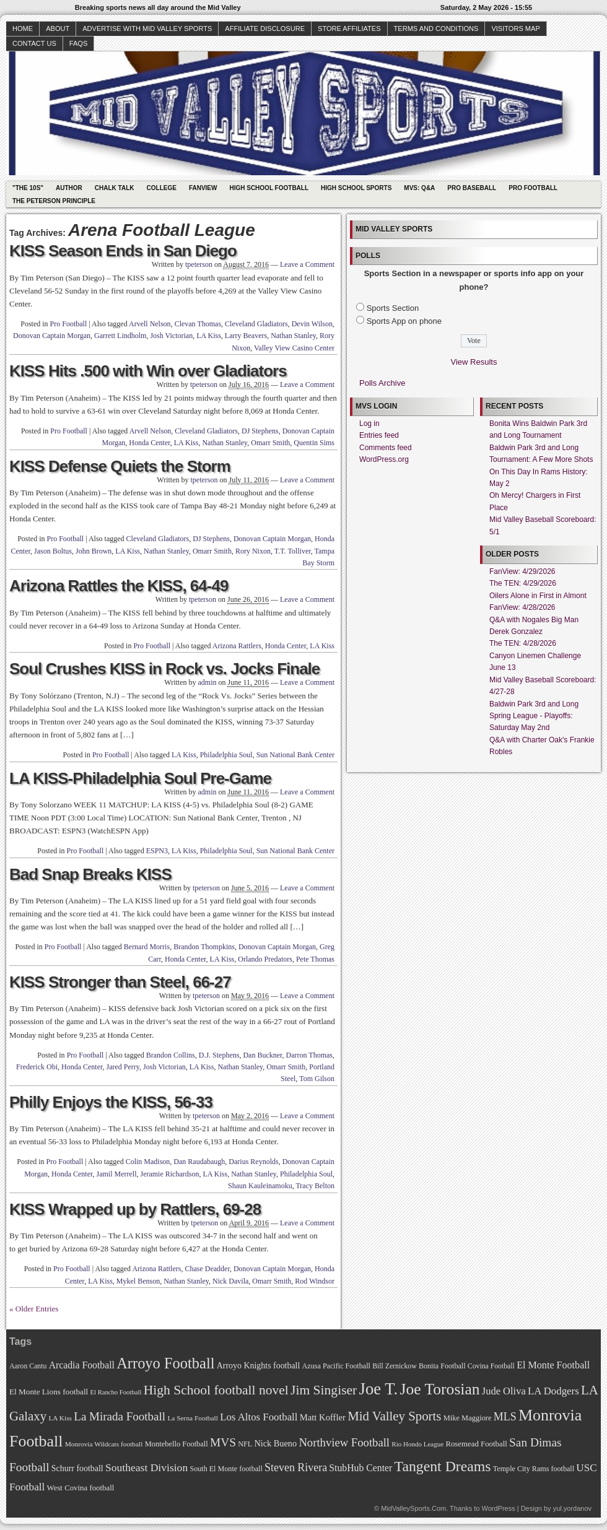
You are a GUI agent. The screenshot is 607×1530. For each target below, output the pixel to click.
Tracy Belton (314, 1185)
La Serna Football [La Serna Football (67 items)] (192, 1418)
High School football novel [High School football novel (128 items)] (216, 1390)
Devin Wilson (312, 323)
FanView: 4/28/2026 (522, 607)
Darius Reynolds (253, 1161)
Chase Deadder (207, 1268)
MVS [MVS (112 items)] (223, 1442)
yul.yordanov (572, 1508)
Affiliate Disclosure (265, 28)
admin (207, 682)
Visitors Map (515, 28)
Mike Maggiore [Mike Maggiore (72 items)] (467, 1418)
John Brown (93, 551)
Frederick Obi (37, 1067)
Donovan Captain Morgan (51, 335)
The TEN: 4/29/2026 (522, 583)
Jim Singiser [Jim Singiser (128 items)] (323, 1390)
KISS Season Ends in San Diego (123, 250)
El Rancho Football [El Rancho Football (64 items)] (116, 1392)
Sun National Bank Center (295, 754)
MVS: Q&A (419, 188)
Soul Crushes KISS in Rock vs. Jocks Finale (164, 668)
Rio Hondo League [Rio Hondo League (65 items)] (417, 1444)
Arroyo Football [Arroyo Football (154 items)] (165, 1363)
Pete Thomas (315, 959)
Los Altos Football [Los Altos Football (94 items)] (258, 1417)
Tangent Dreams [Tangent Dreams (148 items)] (443, 1466)
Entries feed (379, 435)
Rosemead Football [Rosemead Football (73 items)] (476, 1444)
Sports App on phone (404, 321)
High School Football (268, 188)
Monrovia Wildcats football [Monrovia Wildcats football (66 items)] (104, 1444)
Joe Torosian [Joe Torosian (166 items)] (439, 1389)
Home (22, 28)
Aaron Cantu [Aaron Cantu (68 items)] (27, 1366)
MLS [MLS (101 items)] (505, 1416)
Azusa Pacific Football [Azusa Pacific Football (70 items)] (336, 1366)
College (162, 188)
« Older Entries (33, 1308)
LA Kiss (208, 335)
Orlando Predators (265, 959)
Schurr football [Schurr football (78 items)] (77, 1468)
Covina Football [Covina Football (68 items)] (491, 1366)
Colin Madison (148, 1161)
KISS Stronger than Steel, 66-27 (120, 982)
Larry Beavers (246, 335)
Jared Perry (123, 1067)
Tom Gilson (316, 1078)
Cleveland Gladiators (256, 323)
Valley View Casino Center (294, 348)
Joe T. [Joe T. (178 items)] (378, 1389)
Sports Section (393, 308)
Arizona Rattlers (236, 645)
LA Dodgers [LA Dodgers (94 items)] (553, 1391)
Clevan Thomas (198, 323)
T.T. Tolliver (292, 551)
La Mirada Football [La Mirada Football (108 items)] (119, 1416)
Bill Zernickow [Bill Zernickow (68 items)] (394, 1366)
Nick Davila (230, 1281)
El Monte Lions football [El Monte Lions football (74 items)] (48, 1391)
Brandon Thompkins (204, 946)
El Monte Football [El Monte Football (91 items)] (553, 1365)
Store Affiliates (349, 28)
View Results (474, 362)
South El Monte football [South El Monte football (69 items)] (226, 1468)
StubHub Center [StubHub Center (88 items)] (360, 1468)
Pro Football (533, 188)
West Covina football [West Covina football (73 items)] (81, 1488)
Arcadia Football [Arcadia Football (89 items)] (82, 1365)
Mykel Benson (138, 1281)
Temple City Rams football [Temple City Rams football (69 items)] (533, 1468)
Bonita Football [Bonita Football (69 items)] (442, 1366)
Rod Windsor (314, 1281)
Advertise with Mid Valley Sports (147, 28)
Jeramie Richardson (169, 1174)
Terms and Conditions (436, 28)
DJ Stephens (260, 431)
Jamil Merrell (116, 1174)
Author (69, 188)
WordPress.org (384, 459)
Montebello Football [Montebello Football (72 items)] (176, 1444)
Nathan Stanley (293, 335)
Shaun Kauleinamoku (260, 1185)
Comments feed (385, 447)
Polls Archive (382, 383)
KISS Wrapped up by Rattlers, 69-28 (135, 1209)
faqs (78, 43)
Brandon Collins (170, 1055)
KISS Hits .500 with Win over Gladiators (148, 371)
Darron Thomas (309, 1055)
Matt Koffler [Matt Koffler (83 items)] (323, 1417)
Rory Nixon (253, 551)
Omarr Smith (270, 442)
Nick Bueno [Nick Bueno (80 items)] (275, 1443)
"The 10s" (27, 188)
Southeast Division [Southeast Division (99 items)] (146, 1467)
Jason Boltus (53, 551)
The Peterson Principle (53, 201)
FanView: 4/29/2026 (522, 571)
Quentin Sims (314, 442)
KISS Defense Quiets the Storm (119, 466)
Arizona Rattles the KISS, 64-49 (118, 585)
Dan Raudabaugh (199, 1161)
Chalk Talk (114, 188)
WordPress (498, 1508)
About (57, 28)
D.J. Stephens (219, 1055)
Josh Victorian (171, 335)
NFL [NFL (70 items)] (245, 1444)
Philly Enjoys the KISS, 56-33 (110, 1102)
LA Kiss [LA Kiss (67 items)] (60, 1418)
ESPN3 (157, 850)
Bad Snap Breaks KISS (90, 874)
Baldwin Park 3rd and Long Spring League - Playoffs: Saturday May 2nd (534, 716)
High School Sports (356, 188)
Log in (369, 423)
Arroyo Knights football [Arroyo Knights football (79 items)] (258, 1365)
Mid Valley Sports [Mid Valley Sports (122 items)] (394, 1416)
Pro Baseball (471, 188)
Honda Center (149, 442)
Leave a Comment (307, 264)
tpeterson (198, 264)
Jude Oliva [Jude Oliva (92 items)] (504, 1391)
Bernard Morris (147, 946)
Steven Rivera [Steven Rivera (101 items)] (295, 1467)
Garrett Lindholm (120, 335)
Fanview (203, 188)
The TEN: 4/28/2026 (522, 643)
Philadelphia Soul (226, 754)
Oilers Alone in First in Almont (538, 595)
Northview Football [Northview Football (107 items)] (344, 1442)
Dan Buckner (262, 1055)
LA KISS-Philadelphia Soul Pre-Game (140, 778)
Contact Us (34, 43)
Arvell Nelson (150, 323)
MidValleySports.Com (413, 1508)
